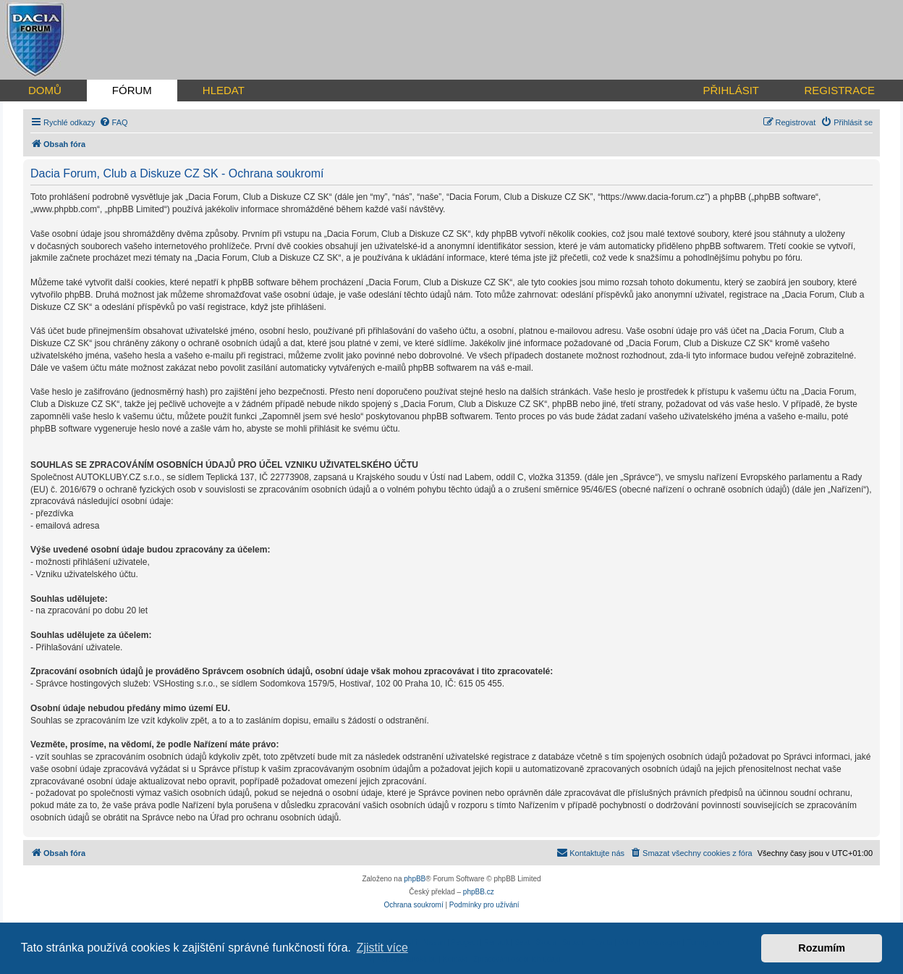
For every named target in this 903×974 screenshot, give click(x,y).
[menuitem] (113, 122)
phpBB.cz (478, 892)
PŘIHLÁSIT (731, 90)
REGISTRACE (839, 90)
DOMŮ (45, 90)
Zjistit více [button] (382, 947)
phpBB (414, 879)
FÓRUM (132, 90)
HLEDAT (224, 90)
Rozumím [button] (821, 948)
